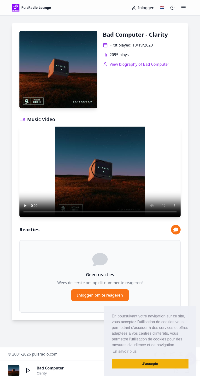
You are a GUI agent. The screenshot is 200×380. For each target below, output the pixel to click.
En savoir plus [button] (124, 351)
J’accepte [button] (150, 364)
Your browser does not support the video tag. (100, 172)
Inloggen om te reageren (100, 295)
